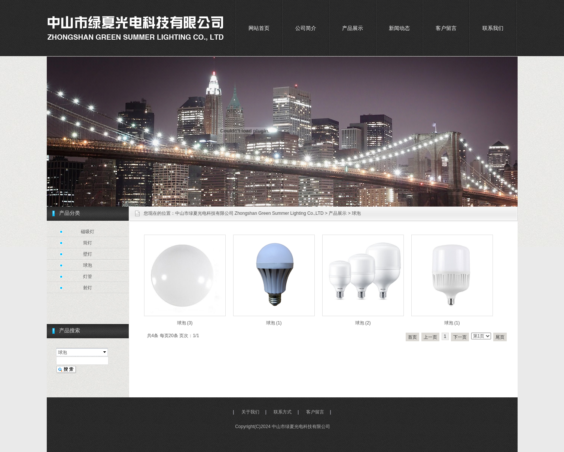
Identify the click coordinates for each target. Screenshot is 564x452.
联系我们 (492, 28)
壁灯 (87, 254)
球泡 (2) (363, 323)
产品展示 (352, 28)
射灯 (87, 287)
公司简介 (305, 28)
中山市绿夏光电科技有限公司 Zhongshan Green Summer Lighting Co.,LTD (249, 213)
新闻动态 (399, 28)
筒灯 (87, 242)
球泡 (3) (185, 323)
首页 (412, 337)
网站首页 (259, 28)
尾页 (500, 337)
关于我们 (250, 412)
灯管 (87, 276)
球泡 (356, 213)
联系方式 (283, 412)
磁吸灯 (87, 231)
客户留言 (446, 28)
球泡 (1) (274, 323)
